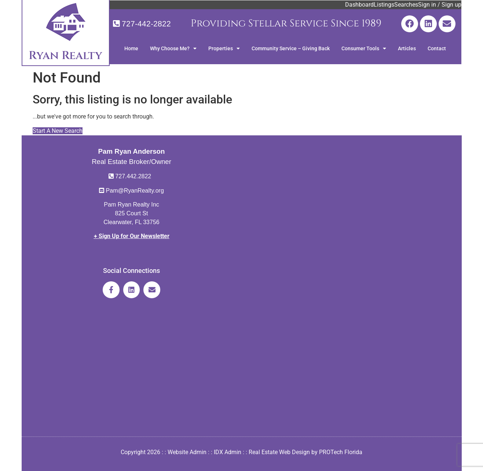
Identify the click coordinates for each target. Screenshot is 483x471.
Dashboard (359, 4)
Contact (437, 48)
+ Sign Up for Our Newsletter (131, 236)
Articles (407, 48)
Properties (224, 48)
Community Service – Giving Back (291, 48)
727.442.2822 (133, 176)
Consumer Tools (363, 48)
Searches (406, 4)
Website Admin (187, 452)
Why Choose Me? (173, 48)
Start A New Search (58, 130)
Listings (384, 4)
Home (131, 48)
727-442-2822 (146, 23)
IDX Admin (227, 452)
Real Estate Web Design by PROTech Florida (305, 452)
